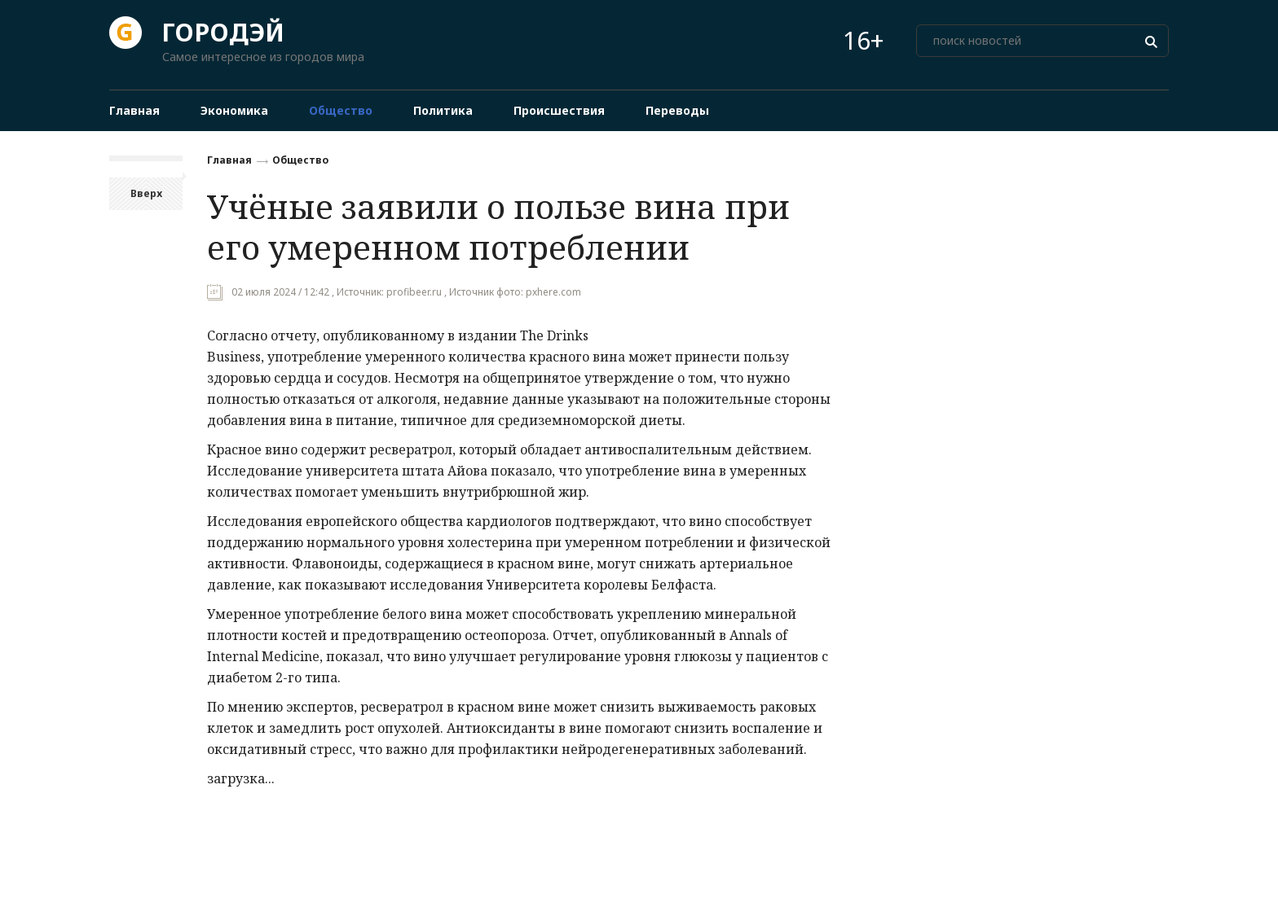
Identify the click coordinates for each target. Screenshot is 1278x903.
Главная (229, 160)
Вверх (146, 193)
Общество (300, 160)
